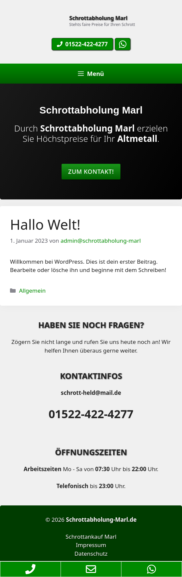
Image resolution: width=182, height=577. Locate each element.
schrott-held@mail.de (91, 393)
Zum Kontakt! (91, 171)
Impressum (91, 545)
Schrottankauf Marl (91, 536)
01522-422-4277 (91, 414)
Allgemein (32, 290)
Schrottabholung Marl (98, 18)
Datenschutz (91, 553)
